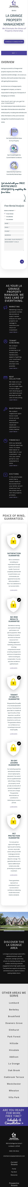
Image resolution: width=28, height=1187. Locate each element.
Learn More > (13, 332)
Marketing (13, 53)
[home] (14, 4)
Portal (14, 1169)
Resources (14, 1175)
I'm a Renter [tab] (9, 216)
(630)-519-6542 (14, 1151)
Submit (22, 262)
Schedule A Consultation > (14, 1121)
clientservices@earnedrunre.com (14, 1156)
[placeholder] (14, 223)
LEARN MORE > (14, 590)
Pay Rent (14, 1172)
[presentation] (15, 255)
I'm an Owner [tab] (9, 214)
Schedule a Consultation (14, 42)
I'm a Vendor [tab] (9, 219)
